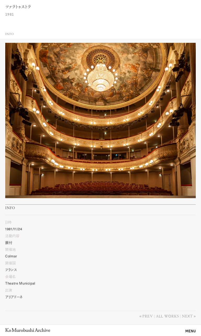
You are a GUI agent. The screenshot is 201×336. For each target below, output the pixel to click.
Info (9, 34)
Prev (147, 316)
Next (187, 316)
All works (167, 316)
